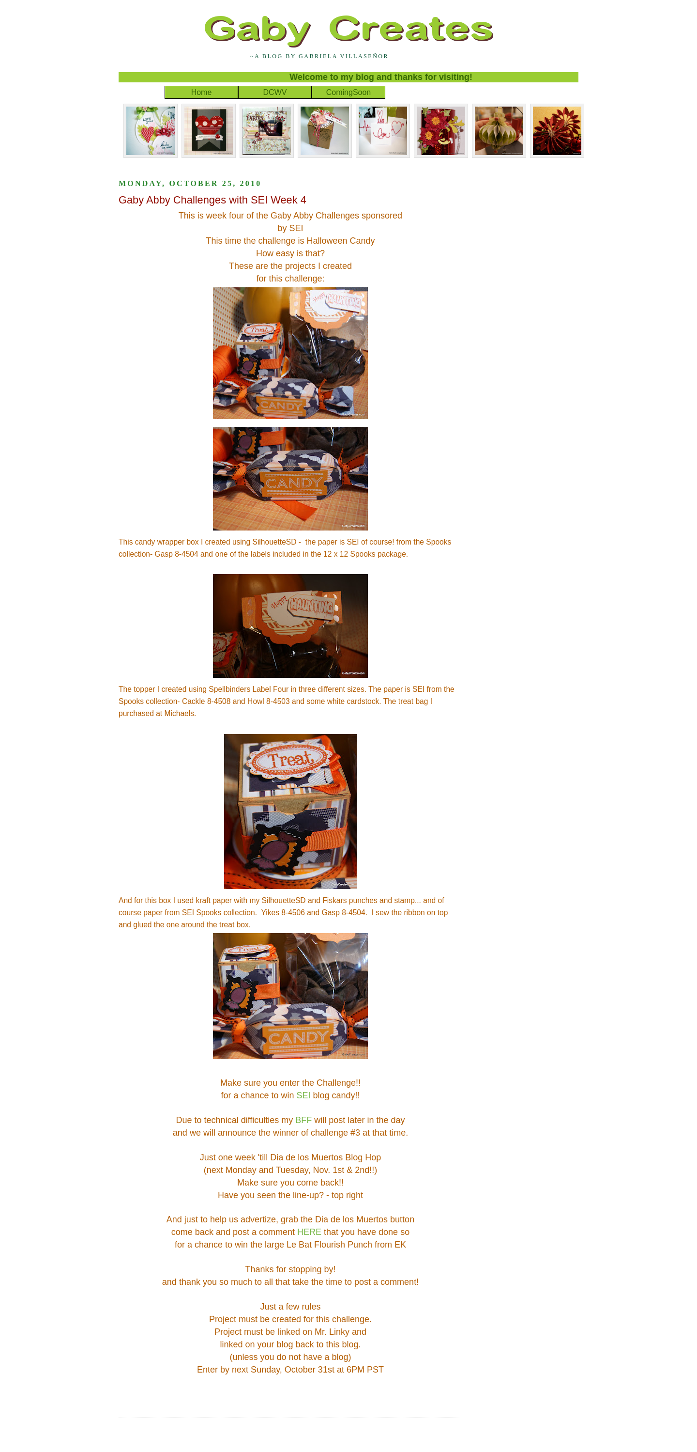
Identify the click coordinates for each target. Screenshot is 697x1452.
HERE (309, 1232)
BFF (303, 1120)
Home (201, 92)
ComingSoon (348, 92)
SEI (304, 1095)
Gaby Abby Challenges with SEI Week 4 (212, 200)
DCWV (275, 92)
